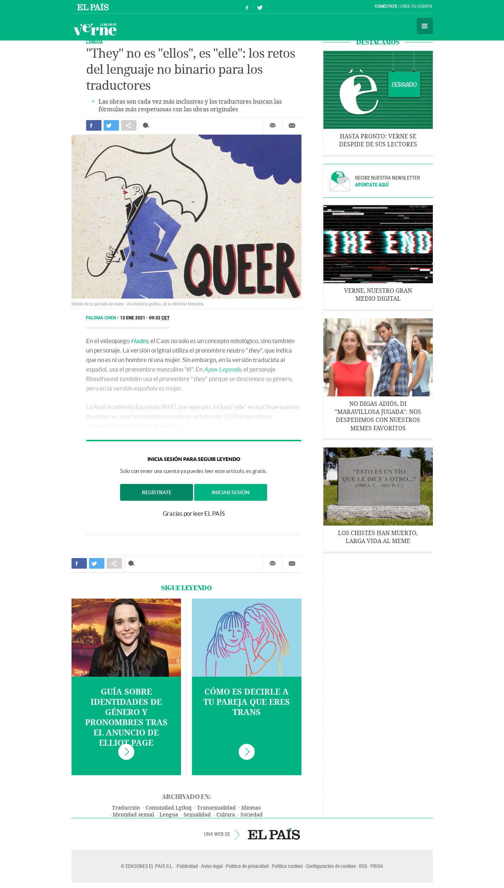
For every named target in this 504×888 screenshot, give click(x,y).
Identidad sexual (133, 815)
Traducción (126, 808)
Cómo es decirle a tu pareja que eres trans (246, 702)
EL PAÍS (274, 834)
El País (94, 6)
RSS (363, 865)
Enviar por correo (291, 125)
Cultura (225, 815)
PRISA (376, 865)
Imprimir (272, 125)
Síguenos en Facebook (247, 7)
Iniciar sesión (231, 492)
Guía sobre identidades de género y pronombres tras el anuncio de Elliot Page (126, 717)
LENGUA (94, 41)
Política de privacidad (247, 865)
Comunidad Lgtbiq (169, 808)
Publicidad (187, 865)
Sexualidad (197, 815)
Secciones (425, 26)
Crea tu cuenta (416, 6)
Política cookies (287, 865)
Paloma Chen (101, 317)
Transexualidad (216, 808)
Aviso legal (212, 865)
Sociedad (252, 815)
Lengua (168, 815)
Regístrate (157, 492)
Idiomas (251, 808)
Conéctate (386, 6)
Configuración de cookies (331, 865)
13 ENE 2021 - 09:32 (145, 317)
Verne (95, 29)
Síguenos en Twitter (260, 7)
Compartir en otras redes (128, 125)
